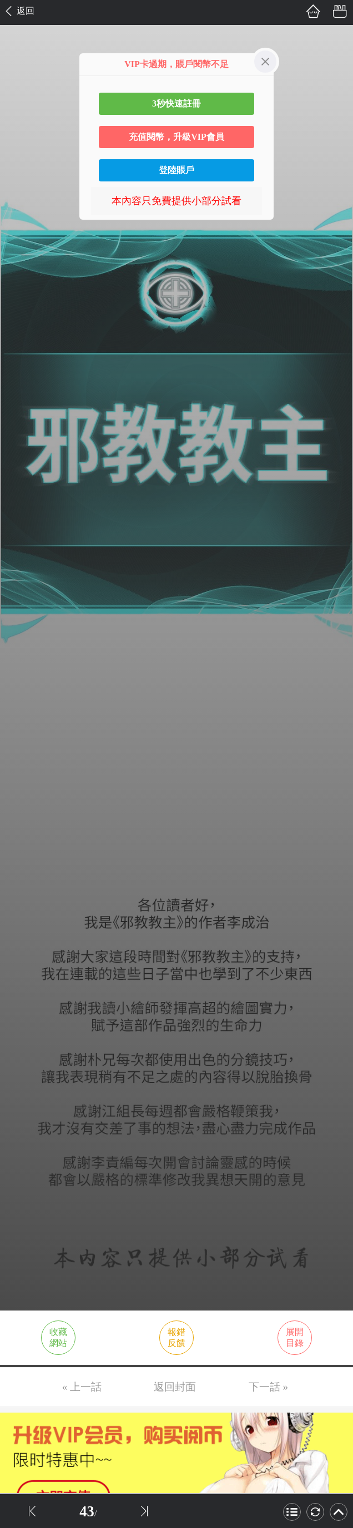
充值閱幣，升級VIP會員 (176, 136)
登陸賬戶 (176, 170)
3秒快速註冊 (176, 103)
